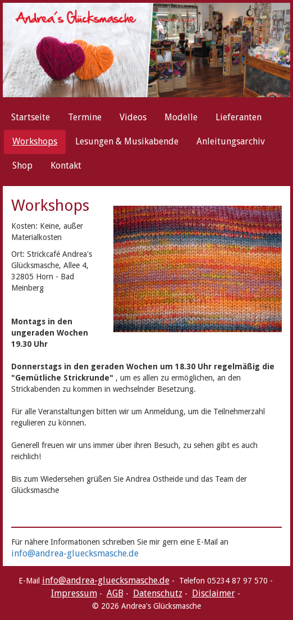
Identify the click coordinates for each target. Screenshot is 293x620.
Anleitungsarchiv (230, 141)
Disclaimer (213, 593)
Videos (133, 117)
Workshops (34, 141)
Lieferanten (239, 117)
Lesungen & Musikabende (126, 141)
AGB (115, 593)
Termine (85, 117)
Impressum (74, 593)
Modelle (181, 117)
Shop (22, 165)
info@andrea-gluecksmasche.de (75, 553)
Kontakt (66, 165)
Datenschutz (157, 593)
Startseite (30, 117)
